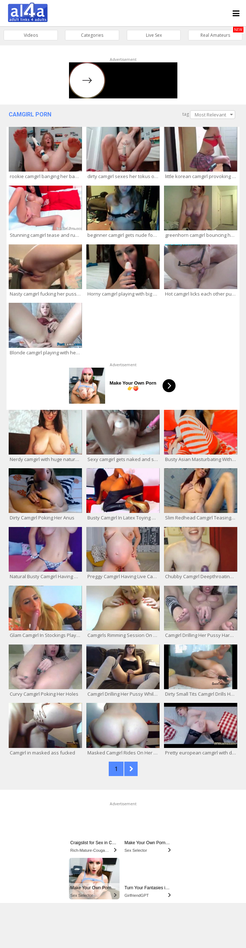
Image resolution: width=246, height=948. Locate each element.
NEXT (131, 769)
